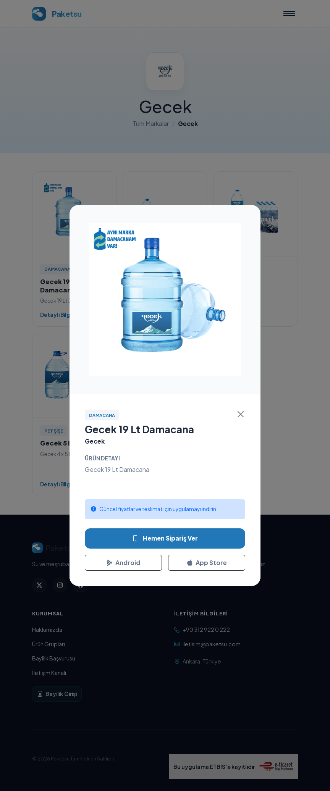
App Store (207, 563)
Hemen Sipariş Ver (165, 538)
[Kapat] (240, 414)
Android (123, 563)
